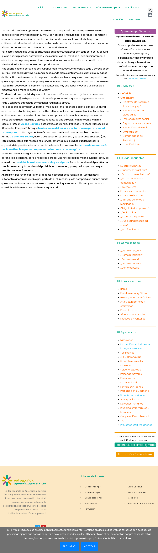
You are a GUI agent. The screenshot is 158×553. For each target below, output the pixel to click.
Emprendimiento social (136, 119)
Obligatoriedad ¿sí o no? (134, 208)
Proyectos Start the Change (136, 425)
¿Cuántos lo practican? (133, 170)
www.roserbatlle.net (137, 78)
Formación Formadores (135, 454)
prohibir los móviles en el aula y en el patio (43, 162)
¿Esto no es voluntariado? (135, 174)
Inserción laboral (132, 144)
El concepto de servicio (133, 191)
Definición (126, 93)
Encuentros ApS (82, 7)
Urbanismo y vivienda (132, 395)
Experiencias (129, 332)
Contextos (127, 97)
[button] (150, 10)
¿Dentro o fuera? (130, 212)
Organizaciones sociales (137, 123)
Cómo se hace (130, 243)
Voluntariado (130, 131)
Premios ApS (132, 7)
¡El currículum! (128, 187)
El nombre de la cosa (132, 195)
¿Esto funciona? (129, 229)
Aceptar (89, 546)
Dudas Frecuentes (132, 158)
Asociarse (134, 19)
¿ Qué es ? (127, 86)
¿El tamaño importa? (132, 216)
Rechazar (69, 546)
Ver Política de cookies (117, 538)
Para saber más (131, 281)
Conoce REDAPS (58, 7)
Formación (116, 19)
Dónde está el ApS (108, 7)
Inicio (41, 7)
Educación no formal (135, 127)
